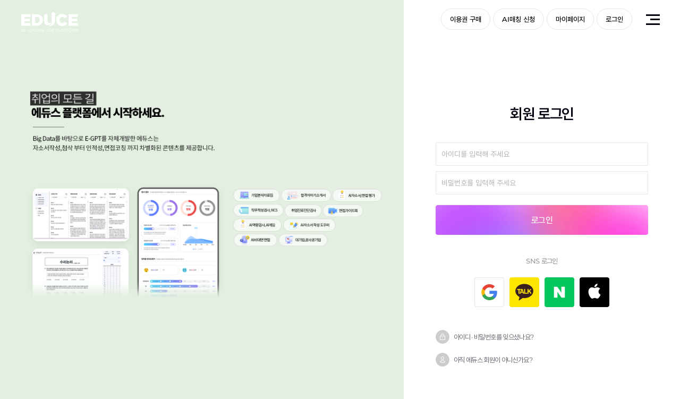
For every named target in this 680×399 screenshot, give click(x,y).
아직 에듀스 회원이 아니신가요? (493, 359)
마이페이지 (570, 19)
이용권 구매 (465, 19)
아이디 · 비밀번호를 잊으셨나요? (493, 337)
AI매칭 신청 (518, 19)
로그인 (614, 19)
